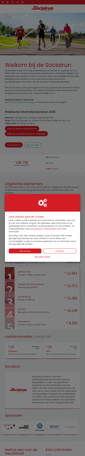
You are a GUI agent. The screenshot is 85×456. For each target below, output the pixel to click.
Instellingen (60, 251)
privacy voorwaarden (46, 228)
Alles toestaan (25, 251)
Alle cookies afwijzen (42, 257)
